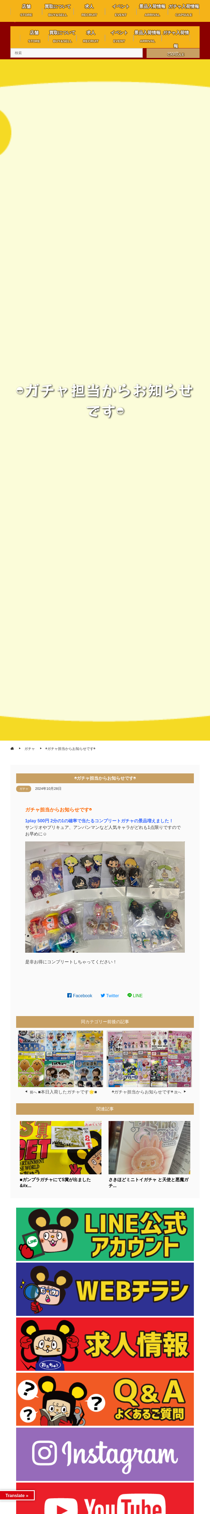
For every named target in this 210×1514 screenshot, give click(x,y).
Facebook (79, 995)
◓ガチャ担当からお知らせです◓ (142, 1092)
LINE (135, 995)
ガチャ (23, 788)
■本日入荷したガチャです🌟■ (67, 1092)
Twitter (110, 995)
